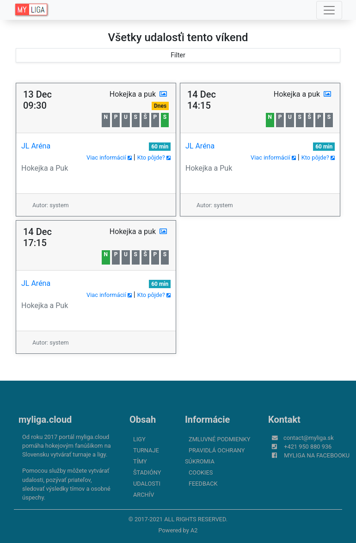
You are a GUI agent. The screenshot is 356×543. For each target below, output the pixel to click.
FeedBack (203, 483)
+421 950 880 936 (307, 446)
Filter (178, 55)
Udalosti (146, 483)
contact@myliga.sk (308, 437)
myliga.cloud (45, 419)
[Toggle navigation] (329, 10)
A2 (194, 530)
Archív (143, 494)
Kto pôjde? (154, 157)
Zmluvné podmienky (219, 439)
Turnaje (146, 450)
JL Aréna (35, 146)
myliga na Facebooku (317, 455)
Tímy (140, 461)
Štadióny (147, 472)
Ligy (139, 439)
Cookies (201, 472)
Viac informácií (109, 157)
